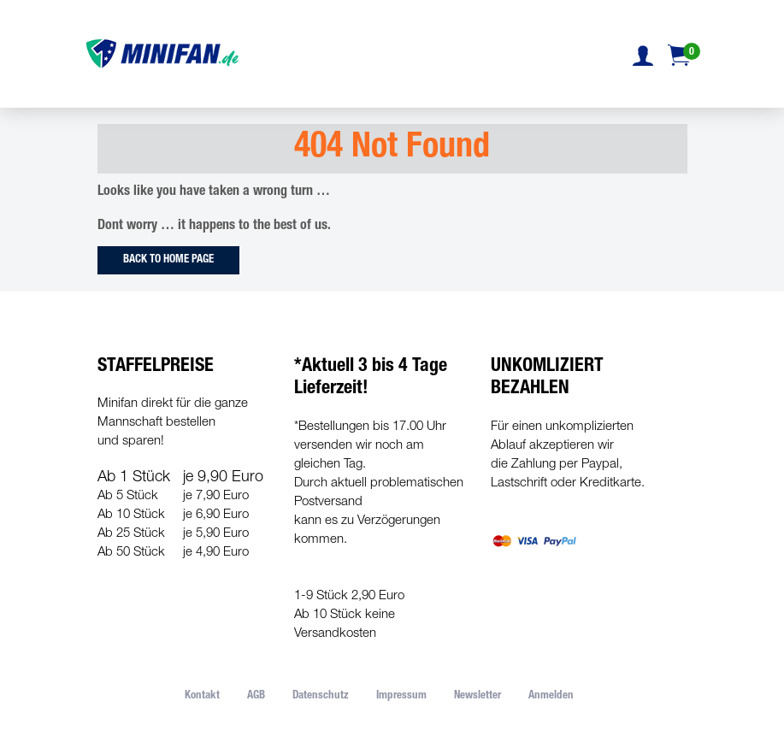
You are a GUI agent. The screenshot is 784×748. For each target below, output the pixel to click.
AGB (256, 696)
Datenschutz (320, 696)
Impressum (401, 696)
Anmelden (551, 696)
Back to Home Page (168, 260)
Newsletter (477, 696)
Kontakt (202, 696)
